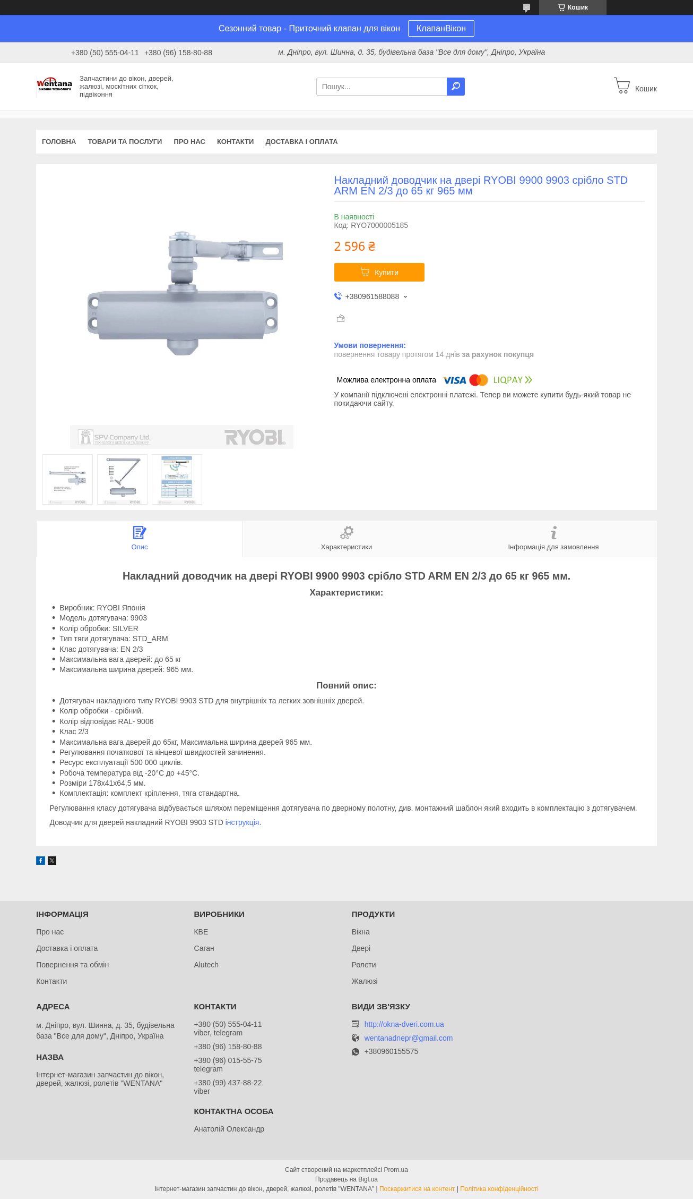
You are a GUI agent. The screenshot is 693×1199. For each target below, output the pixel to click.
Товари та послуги (125, 142)
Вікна (361, 932)
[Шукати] (456, 87)
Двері (361, 948)
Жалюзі (365, 981)
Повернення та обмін (72, 964)
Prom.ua (396, 1170)
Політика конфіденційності (499, 1189)
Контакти (235, 142)
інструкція (242, 822)
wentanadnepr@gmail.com (409, 1038)
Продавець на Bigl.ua (346, 1179)
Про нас (189, 142)
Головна (59, 142)
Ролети (364, 964)
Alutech (206, 964)
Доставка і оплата (301, 142)
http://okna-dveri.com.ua (404, 1024)
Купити (387, 272)
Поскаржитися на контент (417, 1189)
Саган (204, 948)
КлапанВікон (441, 28)
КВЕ (201, 932)
